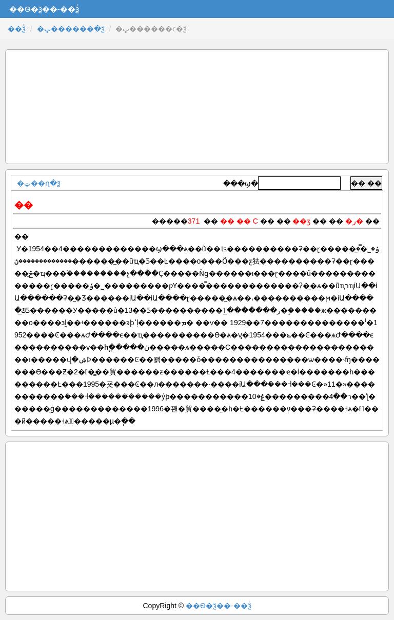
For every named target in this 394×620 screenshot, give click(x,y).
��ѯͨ (17, 29)
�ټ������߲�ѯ (71, 29)
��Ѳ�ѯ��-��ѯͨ (218, 606)
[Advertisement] (197, 106)
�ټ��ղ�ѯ (39, 183)
